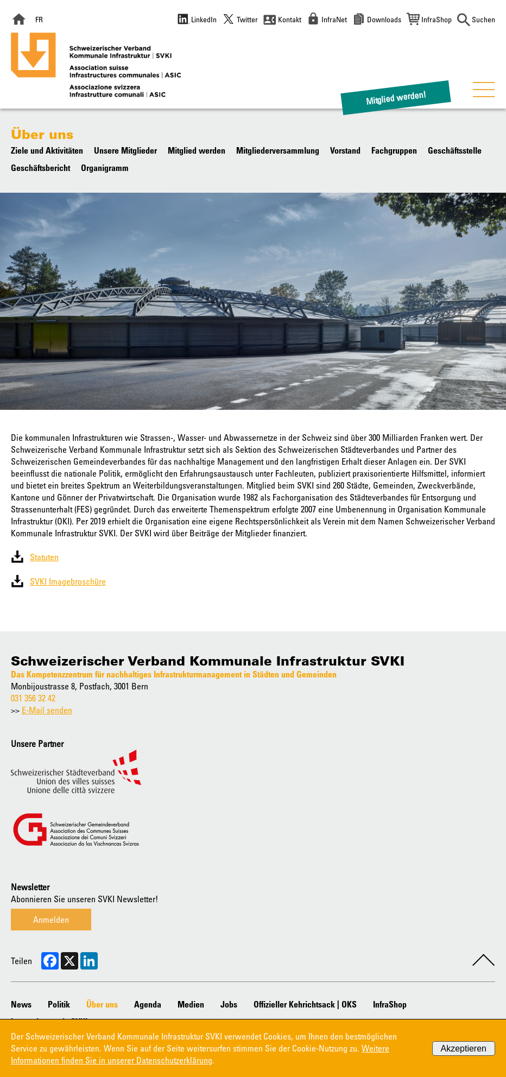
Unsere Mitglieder (125, 150)
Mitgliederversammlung (277, 150)
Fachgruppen (394, 150)
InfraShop (436, 19)
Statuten (44, 557)
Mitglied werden (196, 150)
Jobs (228, 1004)
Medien (191, 1004)
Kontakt (289, 19)
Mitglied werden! (396, 97)
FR (39, 19)
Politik (59, 1004)
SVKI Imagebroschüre (68, 581)
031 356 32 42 (33, 698)
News (21, 1004)
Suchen (483, 19)
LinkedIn (204, 19)
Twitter (247, 19)
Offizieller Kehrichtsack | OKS (305, 1004)
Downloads (384, 19)
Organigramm (105, 167)
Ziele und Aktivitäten (47, 150)
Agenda (147, 1004)
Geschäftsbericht (40, 167)
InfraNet (334, 19)
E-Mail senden (47, 710)
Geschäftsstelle (455, 150)
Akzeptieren (464, 1048)
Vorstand (345, 150)
